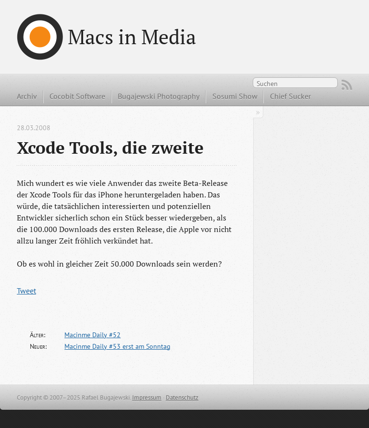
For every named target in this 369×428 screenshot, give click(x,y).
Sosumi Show (235, 96)
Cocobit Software (77, 96)
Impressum (146, 397)
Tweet (26, 290)
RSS (347, 85)
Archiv (27, 96)
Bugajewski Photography (158, 96)
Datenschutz (182, 397)
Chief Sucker (290, 96)
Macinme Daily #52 (92, 334)
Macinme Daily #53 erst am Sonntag (117, 346)
